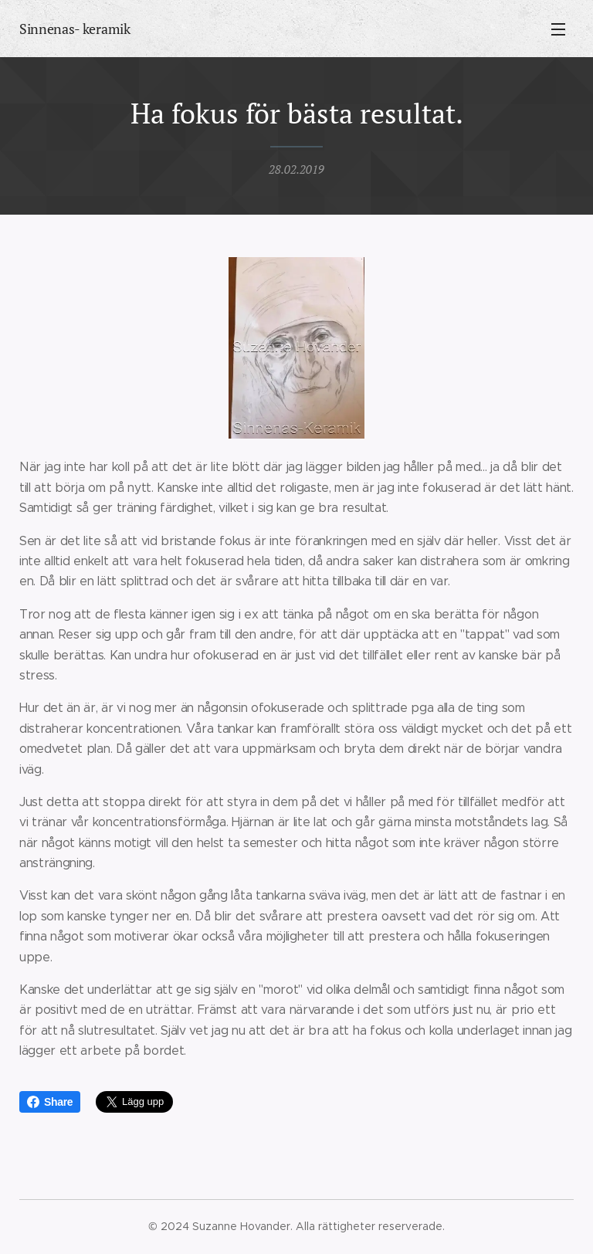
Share (50, 1102)
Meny (558, 29)
